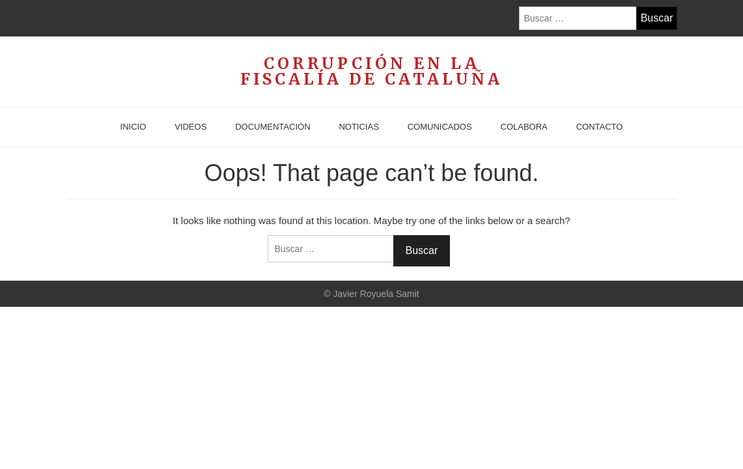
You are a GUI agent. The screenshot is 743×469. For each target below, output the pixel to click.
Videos (190, 127)
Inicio (133, 127)
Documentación (272, 127)
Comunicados (440, 127)
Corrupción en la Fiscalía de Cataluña (371, 71)
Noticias (358, 127)
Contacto (599, 127)
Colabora (524, 127)
